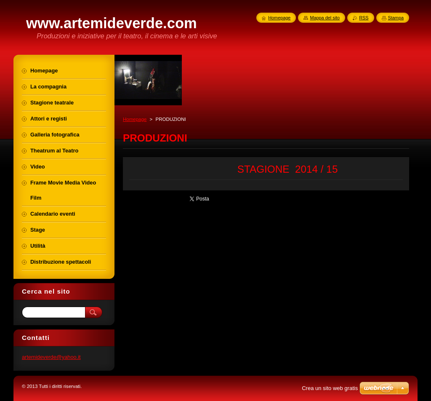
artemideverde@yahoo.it (51, 357)
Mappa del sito (325, 17)
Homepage (134, 119)
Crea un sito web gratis (330, 388)
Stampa (396, 17)
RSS (363, 17)
